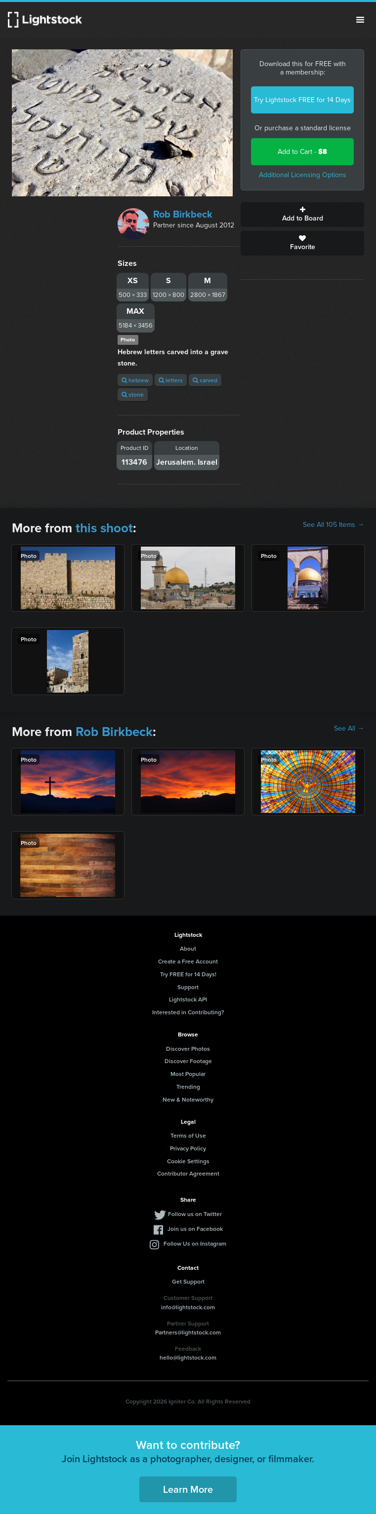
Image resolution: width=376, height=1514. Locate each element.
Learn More (188, 1489)
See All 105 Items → (333, 525)
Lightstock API (188, 999)
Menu (360, 20)
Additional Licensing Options (302, 175)
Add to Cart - (302, 152)
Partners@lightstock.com (188, 1332)
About (188, 948)
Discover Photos (188, 1048)
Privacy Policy (188, 1148)
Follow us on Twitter (195, 1214)
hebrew (135, 380)
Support (188, 987)
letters (171, 380)
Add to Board (302, 214)
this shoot (104, 527)
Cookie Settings (188, 1161)
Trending (188, 1086)
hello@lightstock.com (188, 1357)
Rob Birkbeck (182, 214)
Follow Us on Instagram (195, 1243)
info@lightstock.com (188, 1307)
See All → (349, 729)
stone (133, 394)
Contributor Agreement (188, 1173)
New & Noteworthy (188, 1099)
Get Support (188, 1281)
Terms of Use (188, 1135)
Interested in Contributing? (188, 1012)
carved (205, 380)
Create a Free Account (188, 961)
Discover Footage (188, 1061)
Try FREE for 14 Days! (188, 974)
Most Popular (188, 1074)
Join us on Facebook (195, 1228)
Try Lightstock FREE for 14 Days (302, 100)
